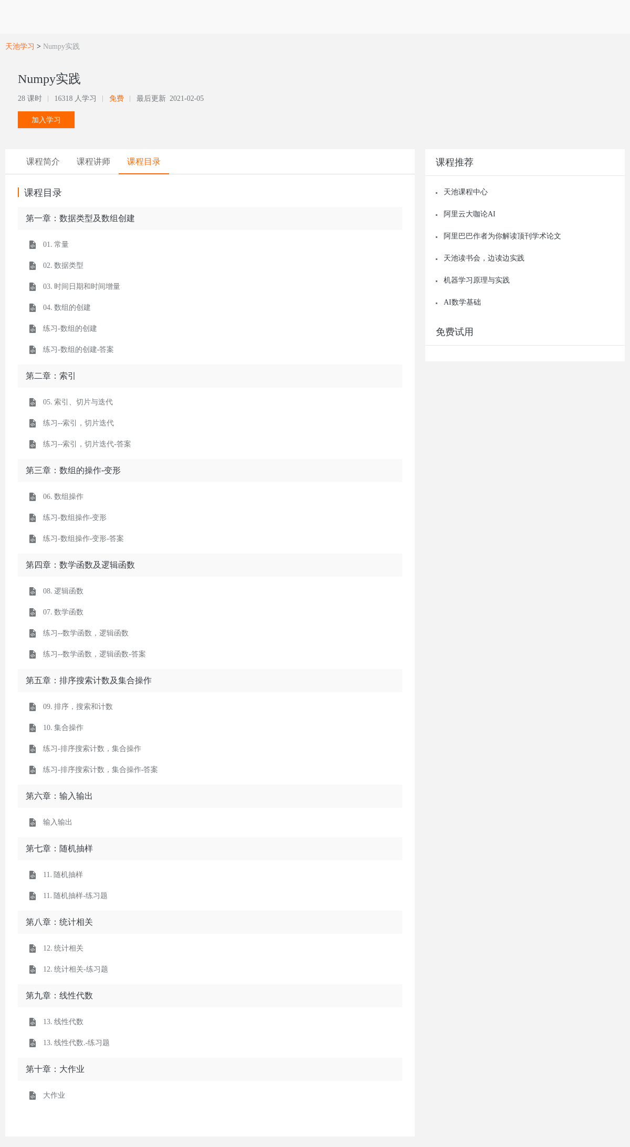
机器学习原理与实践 (477, 280)
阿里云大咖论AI (470, 214)
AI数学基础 (462, 302)
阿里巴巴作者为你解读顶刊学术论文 (502, 236)
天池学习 (20, 46)
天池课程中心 (466, 192)
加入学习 (46, 120)
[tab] (43, 161)
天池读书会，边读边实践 (484, 258)
